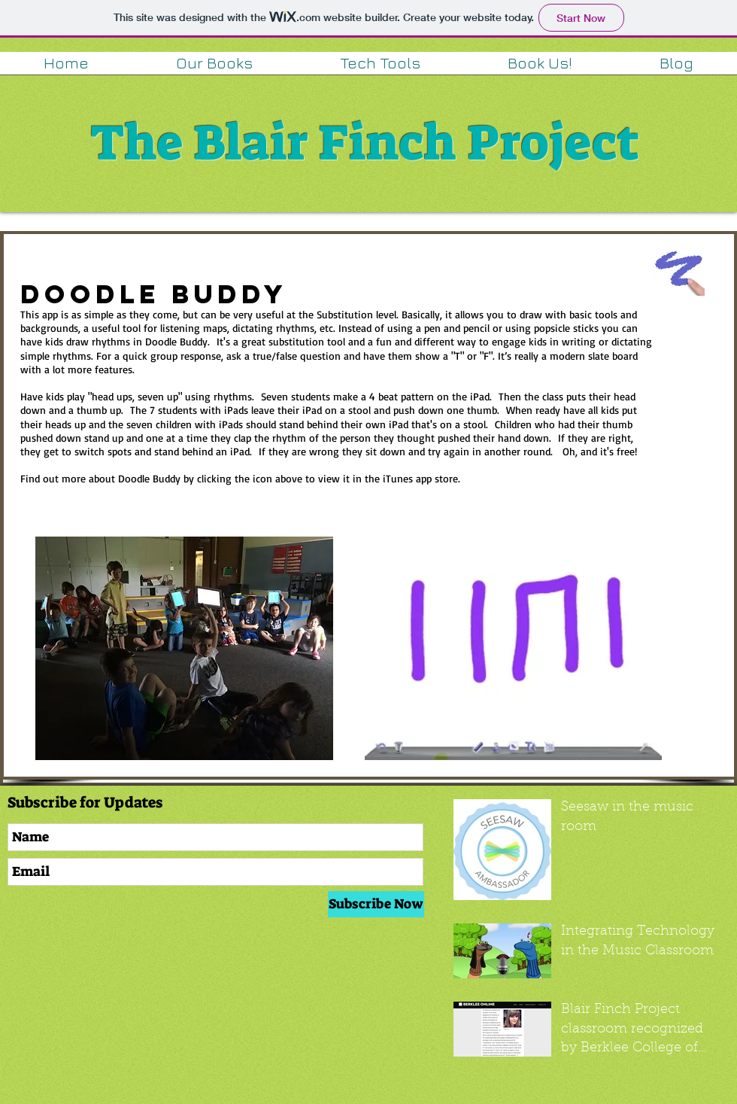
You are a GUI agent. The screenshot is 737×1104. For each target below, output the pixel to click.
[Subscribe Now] (376, 904)
